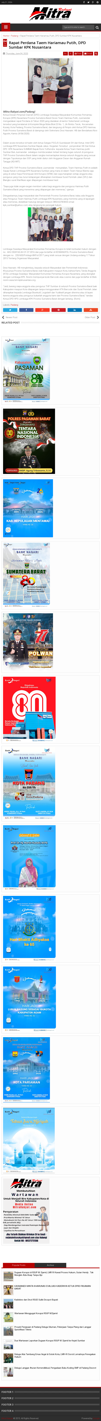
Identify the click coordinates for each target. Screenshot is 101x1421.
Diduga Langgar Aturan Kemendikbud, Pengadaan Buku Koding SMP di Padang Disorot (55, 1368)
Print (78, 53)
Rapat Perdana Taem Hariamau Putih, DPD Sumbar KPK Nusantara (47, 45)
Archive (50, 1265)
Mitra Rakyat (7, 1418)
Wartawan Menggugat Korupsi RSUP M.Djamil (36, 1313)
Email (88, 53)
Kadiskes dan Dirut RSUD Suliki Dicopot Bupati (36, 1299)
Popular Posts (18, 1265)
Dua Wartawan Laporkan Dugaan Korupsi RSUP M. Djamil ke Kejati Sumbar (49, 1340)
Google (96, 1418)
